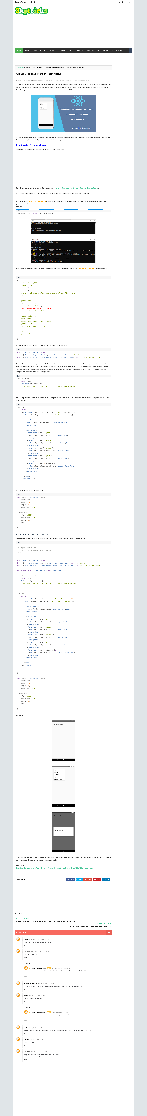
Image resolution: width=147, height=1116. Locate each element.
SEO (112, 194)
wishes (26, 993)
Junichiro (27, 935)
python (113, 186)
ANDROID (52, 40)
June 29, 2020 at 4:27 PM (36, 1039)
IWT (108, 161)
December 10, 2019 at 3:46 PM (39, 947)
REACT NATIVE (102, 40)
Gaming (115, 154)
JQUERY (62, 40)
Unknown (27, 947)
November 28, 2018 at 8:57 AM (39, 935)
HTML (26, 40)
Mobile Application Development (41, 57)
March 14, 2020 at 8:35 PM (37, 993)
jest (114, 165)
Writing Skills (104, 208)
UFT (113, 201)
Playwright (111, 183)
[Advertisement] (95, 21)
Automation (103, 144)
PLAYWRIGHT (116, 40)
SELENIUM (79, 40)
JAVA (34, 40)
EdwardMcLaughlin (30, 981)
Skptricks (19, 57)
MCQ (119, 169)
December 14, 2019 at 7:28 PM (60, 964)
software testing (105, 197)
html (111, 158)
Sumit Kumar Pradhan (38, 964)
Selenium (102, 194)
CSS (111, 147)
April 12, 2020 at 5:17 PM (34, 1025)
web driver (120, 204)
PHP (70, 40)
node (111, 179)
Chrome (102, 147)
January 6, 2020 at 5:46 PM (45, 981)
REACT (122, 186)
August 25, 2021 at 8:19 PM (38, 1051)
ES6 (117, 151)
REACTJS (89, 40)
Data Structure (104, 151)
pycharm (102, 186)
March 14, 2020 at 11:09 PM (59, 1010)
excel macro (103, 154)
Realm (116, 190)
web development (105, 204)
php (101, 183)
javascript (103, 165)
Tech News (119, 197)
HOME (18, 40)
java (116, 161)
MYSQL (42, 40)
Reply (25, 941)
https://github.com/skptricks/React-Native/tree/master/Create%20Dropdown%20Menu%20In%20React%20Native (54, 866)
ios (100, 161)
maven (110, 169)
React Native (56, 57)
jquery (123, 165)
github (125, 154)
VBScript (122, 201)
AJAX (101, 140)
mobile (102, 172)
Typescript (103, 201)
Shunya (26, 1039)
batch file (115, 144)
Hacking (102, 158)
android (27, 57)
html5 (121, 158)
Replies (28, 959)
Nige (25, 1025)
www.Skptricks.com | (29, 1112)
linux (101, 169)
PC (119, 179)
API (121, 140)
